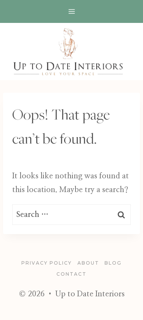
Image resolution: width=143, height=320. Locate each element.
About (88, 263)
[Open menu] (71, 11)
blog (113, 263)
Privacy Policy (46, 263)
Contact (71, 274)
